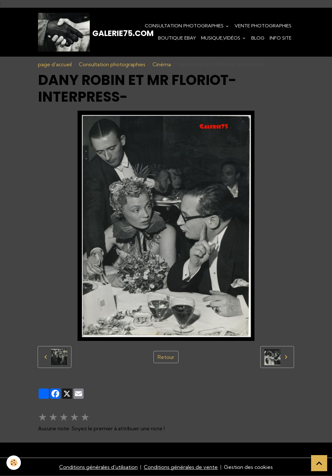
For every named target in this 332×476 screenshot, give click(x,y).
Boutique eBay (177, 38)
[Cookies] (13, 462)
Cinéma (161, 64)
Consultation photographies (185, 26)
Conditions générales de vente (181, 467)
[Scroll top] (319, 463)
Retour (166, 357)
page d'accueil (55, 64)
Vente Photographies (263, 26)
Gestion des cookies (248, 467)
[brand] (73, 32)
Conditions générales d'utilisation (98, 467)
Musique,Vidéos (221, 38)
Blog (257, 38)
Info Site (280, 38)
